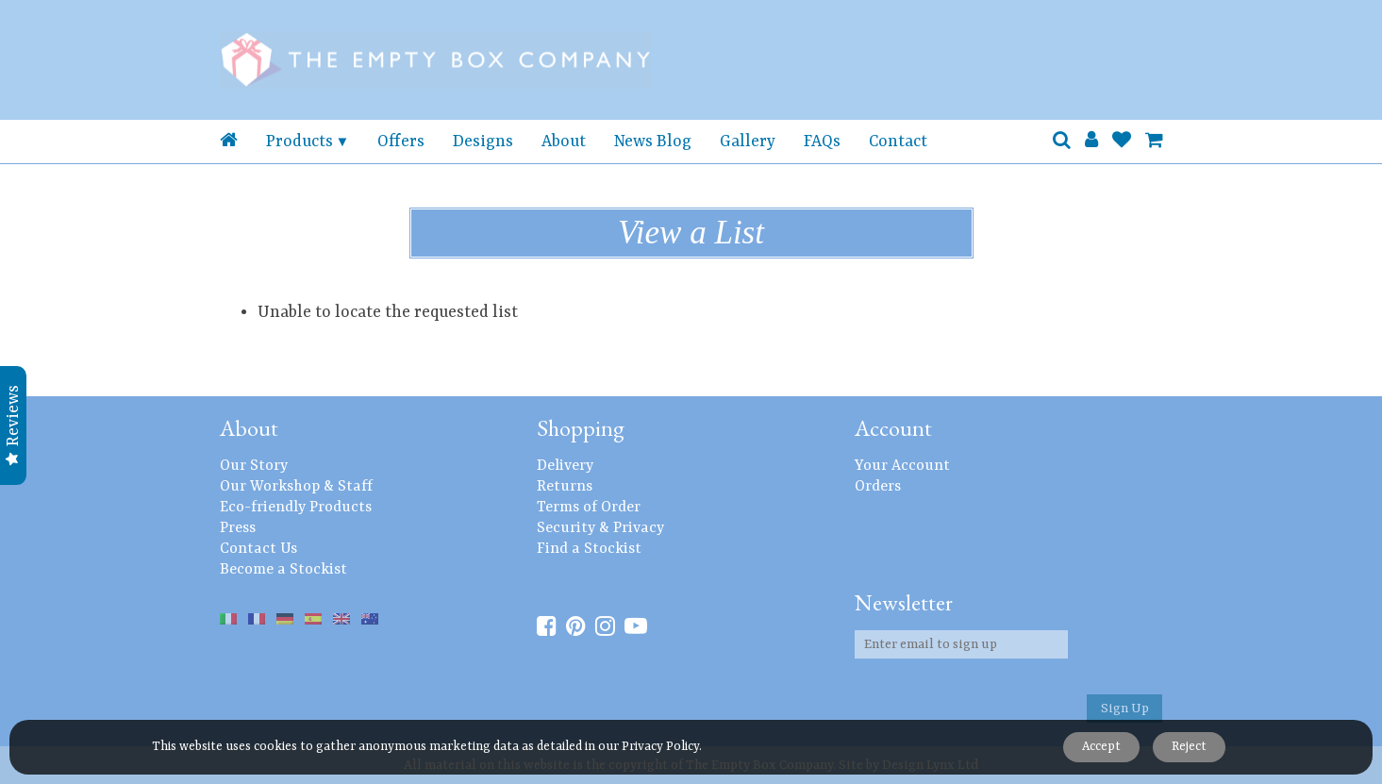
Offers (401, 141)
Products (299, 141)
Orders (878, 486)
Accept (1100, 747)
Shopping (580, 427)
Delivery (565, 466)
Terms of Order (589, 507)
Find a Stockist (589, 549)
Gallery (747, 141)
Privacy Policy (660, 747)
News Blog (652, 141)
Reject (1189, 747)
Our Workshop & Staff (296, 486)
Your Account (902, 466)
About (563, 141)
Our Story (254, 466)
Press (238, 528)
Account (893, 427)
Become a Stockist (283, 569)
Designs (483, 141)
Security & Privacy (600, 528)
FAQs (822, 141)
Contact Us (258, 549)
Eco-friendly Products (296, 507)
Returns (564, 486)
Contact (898, 141)
